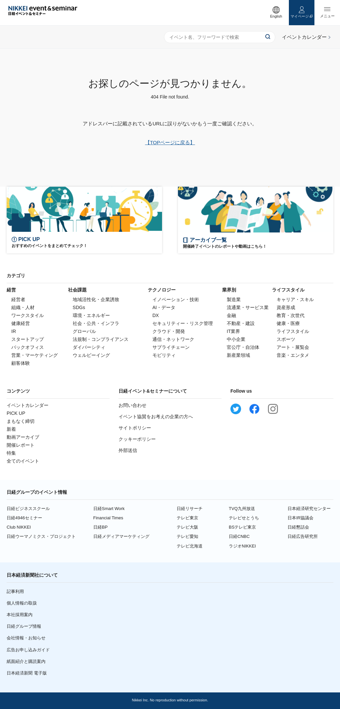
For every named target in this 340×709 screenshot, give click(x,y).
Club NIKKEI (19, 527)
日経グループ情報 (24, 626)
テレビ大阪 (187, 527)
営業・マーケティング (34, 355)
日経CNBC (239, 536)
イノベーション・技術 (175, 299)
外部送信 (128, 450)
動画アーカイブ (23, 437)
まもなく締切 (21, 421)
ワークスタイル (27, 315)
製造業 (234, 299)
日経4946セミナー (24, 517)
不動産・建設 (241, 323)
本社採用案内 (20, 614)
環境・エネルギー (91, 315)
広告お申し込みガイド (28, 649)
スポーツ (286, 339)
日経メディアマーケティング (121, 536)
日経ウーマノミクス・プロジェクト (41, 536)
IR (13, 331)
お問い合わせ (132, 405)
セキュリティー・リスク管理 (182, 323)
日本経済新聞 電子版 (27, 673)
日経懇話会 (298, 527)
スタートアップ (27, 339)
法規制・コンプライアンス (100, 339)
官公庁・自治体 (243, 347)
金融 (231, 315)
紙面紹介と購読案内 (26, 661)
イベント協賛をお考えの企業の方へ (156, 416)
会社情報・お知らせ (26, 637)
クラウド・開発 (168, 331)
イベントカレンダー (27, 405)
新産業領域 (238, 355)
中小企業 (236, 339)
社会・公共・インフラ (96, 323)
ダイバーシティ (89, 347)
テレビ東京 (187, 517)
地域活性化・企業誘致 (96, 299)
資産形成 (286, 307)
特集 (11, 453)
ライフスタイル (293, 331)
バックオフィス (27, 347)
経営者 (18, 299)
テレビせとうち (244, 517)
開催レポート (21, 445)
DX (155, 315)
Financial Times (108, 517)
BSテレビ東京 (242, 527)
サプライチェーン (171, 347)
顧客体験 (20, 363)
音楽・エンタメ (293, 355)
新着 (11, 429)
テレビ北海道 (190, 546)
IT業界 (233, 331)
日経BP (100, 527)
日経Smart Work (109, 508)
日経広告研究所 (303, 536)
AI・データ (163, 307)
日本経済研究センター (309, 508)
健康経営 (20, 323)
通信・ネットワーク (173, 339)
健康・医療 (288, 323)
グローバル (84, 331)
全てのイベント (23, 461)
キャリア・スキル (295, 299)
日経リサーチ (190, 508)
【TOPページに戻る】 (170, 142)
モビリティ (164, 355)
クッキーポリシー (137, 439)
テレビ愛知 (187, 536)
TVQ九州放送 (242, 508)
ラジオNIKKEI (242, 546)
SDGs (79, 307)
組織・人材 (23, 307)
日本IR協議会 (300, 517)
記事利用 (15, 591)
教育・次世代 (290, 315)
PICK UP (16, 413)
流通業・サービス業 (248, 307)
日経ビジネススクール (28, 508)
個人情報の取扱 (22, 603)
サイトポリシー (135, 427)
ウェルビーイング (91, 355)
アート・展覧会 (293, 347)
